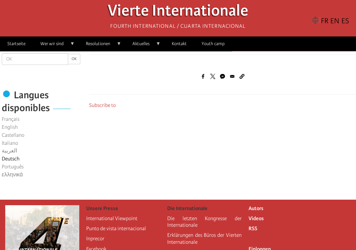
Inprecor (95, 238)
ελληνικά (12, 175)
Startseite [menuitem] (16, 43)
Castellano (13, 135)
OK (74, 59)
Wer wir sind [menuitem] (54, 46)
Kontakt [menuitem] (179, 43)
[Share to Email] (232, 76)
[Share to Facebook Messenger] (222, 76)
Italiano (10, 143)
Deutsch (10, 159)
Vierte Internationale (178, 12)
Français (10, 119)
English (10, 127)
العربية (9, 151)
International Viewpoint (111, 218)
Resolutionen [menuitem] (100, 46)
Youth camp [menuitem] (213, 43)
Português (13, 167)
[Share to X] (212, 76)
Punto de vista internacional (116, 228)
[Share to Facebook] (203, 76)
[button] (241, 76)
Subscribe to (102, 105)
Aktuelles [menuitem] (143, 46)
